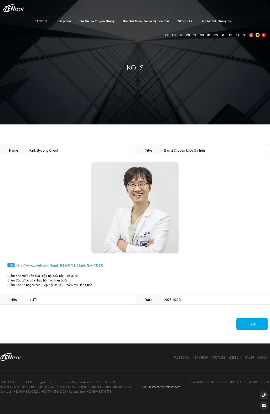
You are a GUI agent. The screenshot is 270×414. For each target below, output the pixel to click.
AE (230, 35)
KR (167, 35)
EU (244, 35)
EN (174, 35)
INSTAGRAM (200, 357)
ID (208, 35)
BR (237, 35)
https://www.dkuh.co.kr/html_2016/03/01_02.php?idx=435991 (60, 265)
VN (202, 35)
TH (195, 35)
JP (181, 35)
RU (223, 35)
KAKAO (262, 357)
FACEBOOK (181, 357)
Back (252, 323)
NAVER (249, 357)
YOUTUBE (218, 357)
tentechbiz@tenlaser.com (164, 387)
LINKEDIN (235, 357)
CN (188, 35)
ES (216, 35)
